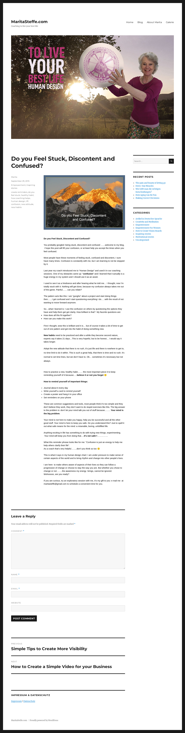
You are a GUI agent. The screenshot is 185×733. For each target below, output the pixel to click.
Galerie (170, 22)
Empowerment (18, 185)
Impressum (16, 701)
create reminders (19, 192)
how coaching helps (20, 198)
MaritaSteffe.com (29, 21)
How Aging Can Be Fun (146, 195)
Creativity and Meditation (147, 222)
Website (16, 603)
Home (129, 22)
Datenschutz (29, 701)
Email (15, 588)
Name (15, 574)
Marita (14, 177)
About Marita (154, 22)
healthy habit (27, 195)
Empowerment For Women (148, 228)
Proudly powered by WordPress (44, 720)
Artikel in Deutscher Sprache (149, 219)
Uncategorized (142, 240)
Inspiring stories (143, 234)
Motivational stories (145, 237)
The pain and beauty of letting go (151, 183)
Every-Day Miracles (145, 186)
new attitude (27, 204)
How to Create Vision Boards (149, 231)
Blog (140, 22)
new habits (16, 207)
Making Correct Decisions (147, 198)
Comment (17, 531)
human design (18, 201)
